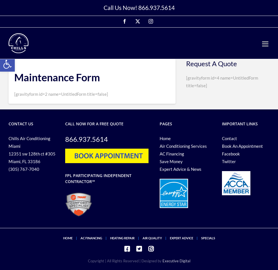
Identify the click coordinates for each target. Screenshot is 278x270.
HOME (68, 238)
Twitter (229, 161)
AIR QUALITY (152, 238)
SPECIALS (208, 238)
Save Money (171, 161)
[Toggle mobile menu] (265, 43)
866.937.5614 (156, 7)
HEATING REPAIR (122, 238)
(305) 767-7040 (24, 169)
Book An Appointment (242, 146)
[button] (7, 64)
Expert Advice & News (180, 169)
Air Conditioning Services (183, 146)
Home (165, 138)
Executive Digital (176, 261)
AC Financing (172, 153)
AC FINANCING (91, 238)
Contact (229, 138)
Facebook (231, 153)
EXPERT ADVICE (181, 238)
